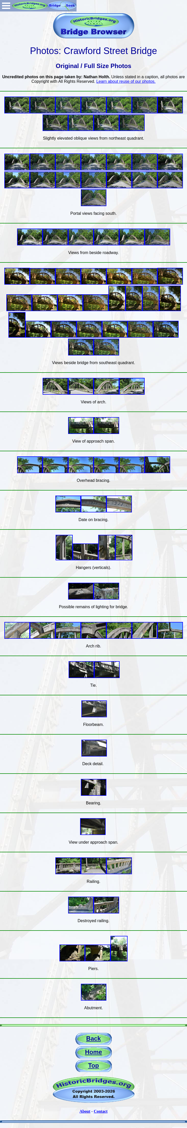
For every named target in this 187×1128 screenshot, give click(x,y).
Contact (100, 1111)
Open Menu (6, 5)
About (84, 1111)
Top (93, 1065)
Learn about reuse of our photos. (126, 81)
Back (93, 1038)
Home (93, 1052)
